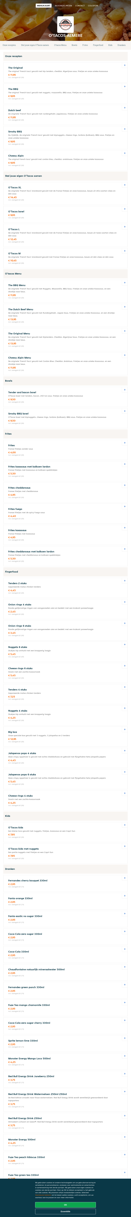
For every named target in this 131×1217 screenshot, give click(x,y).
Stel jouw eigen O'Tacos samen (35, 45)
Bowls (74, 45)
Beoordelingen (63, 5)
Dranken (122, 45)
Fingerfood (98, 45)
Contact (80, 5)
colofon (93, 5)
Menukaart (43, 5)
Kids (110, 45)
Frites (85, 45)
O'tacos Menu (60, 45)
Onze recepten (9, 45)
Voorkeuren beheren (43, 1195)
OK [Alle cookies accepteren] (65, 1205)
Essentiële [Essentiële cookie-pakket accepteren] (65, 1211)
